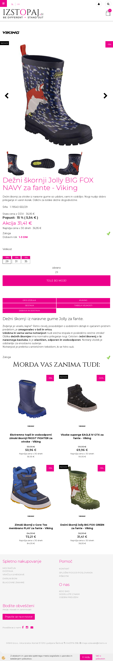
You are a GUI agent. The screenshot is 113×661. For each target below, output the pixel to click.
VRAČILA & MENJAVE (13, 574)
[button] (106, 96)
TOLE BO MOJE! (56, 280)
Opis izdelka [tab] (29, 300)
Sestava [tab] (29, 305)
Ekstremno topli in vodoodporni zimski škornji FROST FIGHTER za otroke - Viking (30, 438)
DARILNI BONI (10, 578)
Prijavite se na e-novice (19, 616)
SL (12, 4)
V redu (86, 657)
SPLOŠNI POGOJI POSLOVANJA (76, 572)
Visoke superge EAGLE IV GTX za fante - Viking (82, 436)
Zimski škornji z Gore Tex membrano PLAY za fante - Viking (31, 526)
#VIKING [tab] (83, 300)
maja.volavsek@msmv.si (94, 643)
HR (18, 4)
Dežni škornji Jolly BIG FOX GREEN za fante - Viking (82, 526)
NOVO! (4, 43)
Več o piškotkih (100, 657)
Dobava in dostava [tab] (29, 310)
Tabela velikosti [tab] (83, 305)
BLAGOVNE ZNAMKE (13, 582)
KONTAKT (64, 568)
